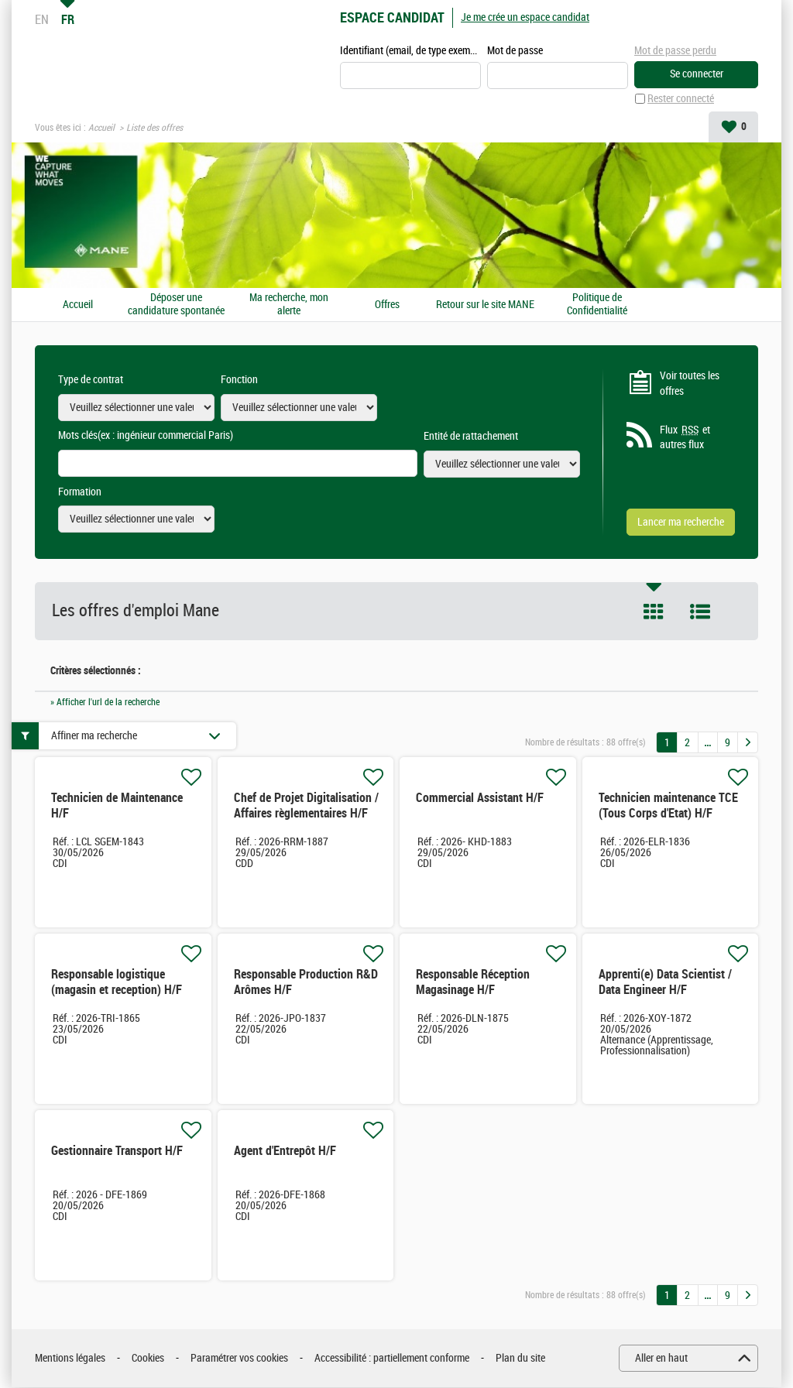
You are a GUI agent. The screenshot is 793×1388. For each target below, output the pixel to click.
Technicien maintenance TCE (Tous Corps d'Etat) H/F (668, 806)
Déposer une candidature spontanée (176, 305)
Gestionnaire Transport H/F (117, 1151)
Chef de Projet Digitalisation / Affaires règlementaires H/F (306, 806)
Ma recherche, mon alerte (288, 305)
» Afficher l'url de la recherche (105, 702)
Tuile (653, 612)
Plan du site (520, 1359)
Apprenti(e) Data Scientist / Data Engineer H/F (665, 983)
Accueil (101, 128)
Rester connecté (680, 99)
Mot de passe (515, 51)
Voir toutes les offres (689, 384)
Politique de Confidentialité (597, 305)
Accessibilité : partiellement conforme (391, 1359)
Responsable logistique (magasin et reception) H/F (116, 983)
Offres (387, 305)
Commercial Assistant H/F (480, 798)
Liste (700, 612)
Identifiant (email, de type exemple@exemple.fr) (410, 51)
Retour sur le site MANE (485, 305)
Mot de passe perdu (675, 50)
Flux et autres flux (685, 438)
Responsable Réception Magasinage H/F (473, 983)
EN (42, 19)
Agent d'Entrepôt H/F (285, 1151)
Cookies (148, 1359)
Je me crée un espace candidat (525, 17)
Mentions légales (70, 1359)
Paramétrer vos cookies (239, 1359)
